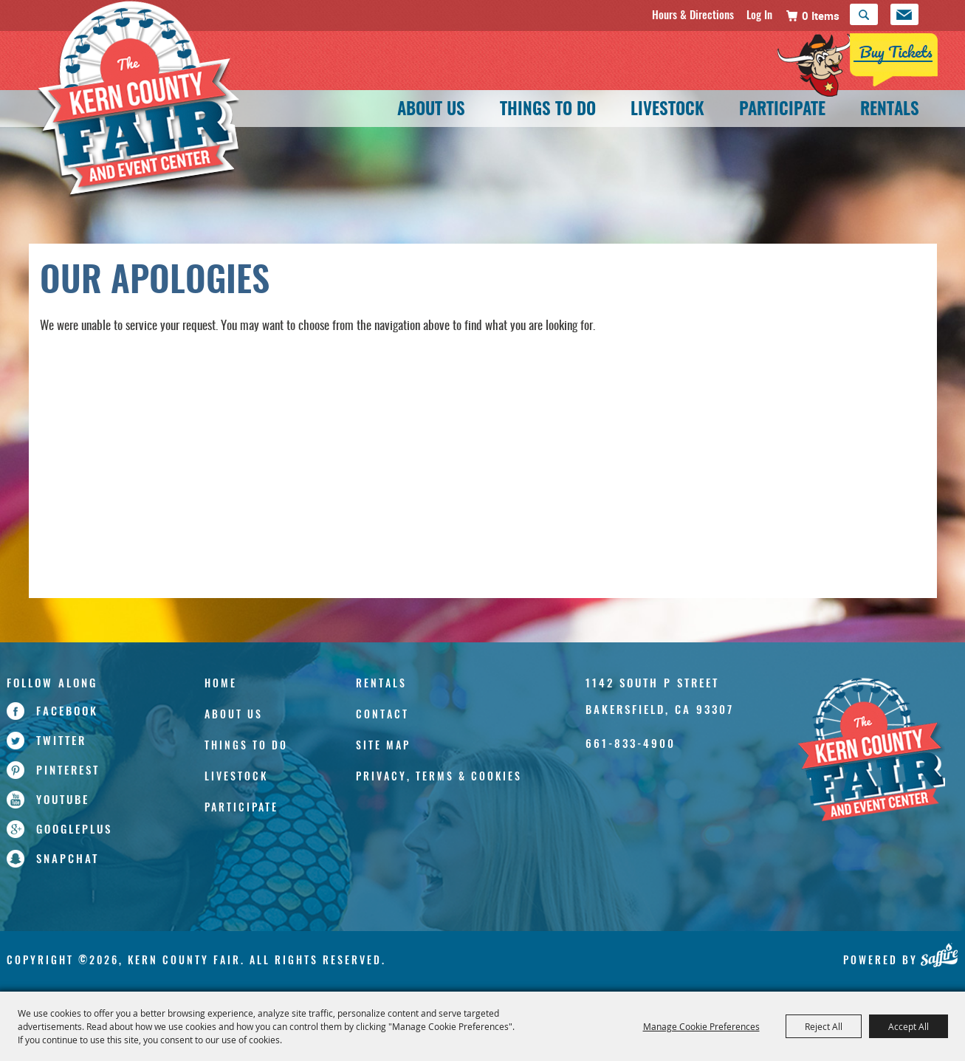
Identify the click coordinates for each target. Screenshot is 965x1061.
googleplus (74, 828)
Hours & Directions (693, 14)
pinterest (68, 769)
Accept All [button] (908, 1026)
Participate (782, 110)
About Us (431, 110)
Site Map (383, 744)
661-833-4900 (630, 743)
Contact (382, 713)
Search (864, 14)
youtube (62, 799)
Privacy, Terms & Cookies (439, 775)
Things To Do (548, 110)
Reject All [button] (823, 1026)
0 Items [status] (820, 15)
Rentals (889, 110)
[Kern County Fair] (871, 751)
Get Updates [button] (904, 14)
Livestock (667, 110)
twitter (61, 740)
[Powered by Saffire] (938, 955)
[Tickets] (858, 65)
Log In (759, 14)
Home (221, 682)
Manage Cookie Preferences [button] (701, 1026)
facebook (67, 710)
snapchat (67, 858)
